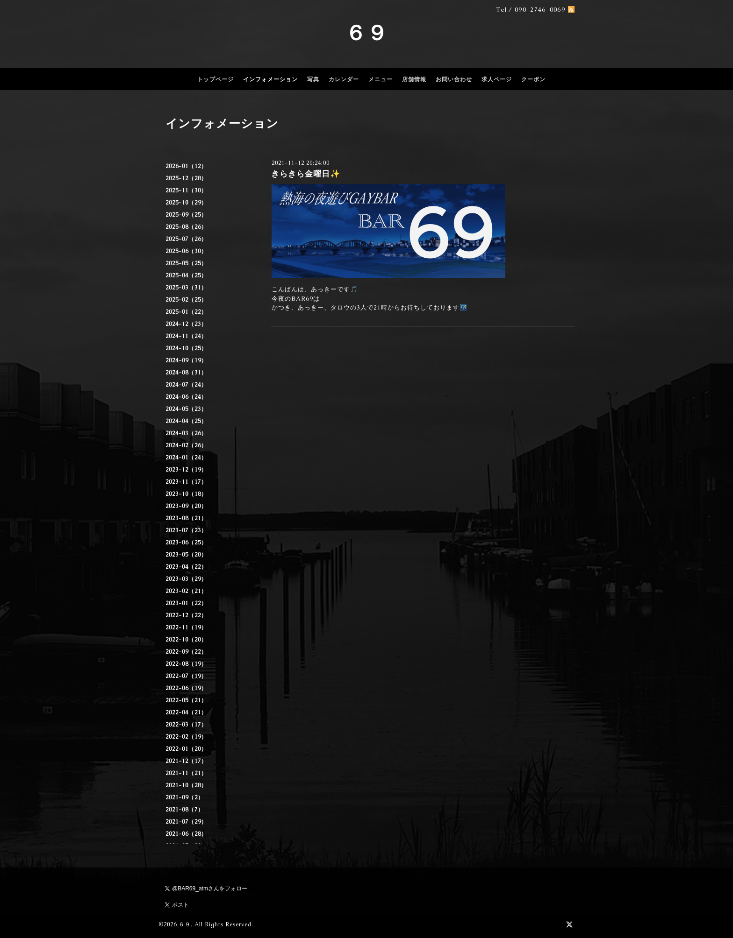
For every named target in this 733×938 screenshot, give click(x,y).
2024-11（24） (186, 336)
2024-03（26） (186, 433)
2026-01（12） (186, 166)
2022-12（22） (186, 615)
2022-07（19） (186, 676)
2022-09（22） (186, 652)
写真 (313, 79)
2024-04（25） (186, 421)
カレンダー (344, 79)
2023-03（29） (186, 579)
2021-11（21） (186, 773)
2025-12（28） (186, 178)
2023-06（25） (186, 542)
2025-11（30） (186, 190)
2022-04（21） (186, 712)
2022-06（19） (186, 688)
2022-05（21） (186, 700)
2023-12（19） (186, 469)
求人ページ (496, 79)
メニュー (380, 79)
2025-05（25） (186, 263)
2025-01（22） (186, 312)
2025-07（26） (186, 239)
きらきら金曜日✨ (305, 174)
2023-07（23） (186, 530)
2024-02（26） (186, 445)
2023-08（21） (186, 518)
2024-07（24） (186, 384)
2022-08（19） (186, 664)
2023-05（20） (186, 554)
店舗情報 (414, 79)
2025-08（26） (186, 227)
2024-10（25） (186, 348)
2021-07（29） (186, 821)
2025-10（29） (186, 202)
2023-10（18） (186, 494)
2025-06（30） (186, 251)
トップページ (215, 79)
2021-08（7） (184, 809)
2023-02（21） (186, 591)
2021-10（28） (186, 785)
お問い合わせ (454, 79)
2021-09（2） (184, 797)
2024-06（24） (186, 397)
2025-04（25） (186, 275)
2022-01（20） (186, 749)
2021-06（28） (186, 834)
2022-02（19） (186, 737)
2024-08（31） (186, 372)
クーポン (533, 79)
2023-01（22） (186, 603)
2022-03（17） (186, 724)
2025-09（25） (186, 215)
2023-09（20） (186, 506)
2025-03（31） (186, 287)
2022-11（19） (186, 627)
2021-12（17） (186, 761)
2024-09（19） (186, 360)
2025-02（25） (186, 299)
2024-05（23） (186, 409)
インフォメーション (270, 79)
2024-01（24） (186, 457)
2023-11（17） (186, 482)
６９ (366, 32)
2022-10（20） (186, 639)
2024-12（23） (186, 324)
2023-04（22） (186, 567)
